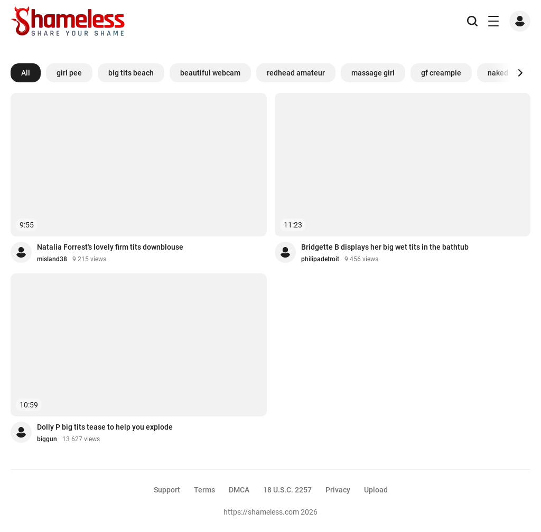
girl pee (69, 73)
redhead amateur (296, 73)
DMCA (239, 490)
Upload (376, 490)
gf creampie (441, 73)
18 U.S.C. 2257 (287, 490)
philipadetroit (320, 259)
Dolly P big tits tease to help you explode (105, 427)
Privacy (337, 490)
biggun (47, 439)
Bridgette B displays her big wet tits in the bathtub (385, 247)
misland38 (52, 259)
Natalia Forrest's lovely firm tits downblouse (110, 247)
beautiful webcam (210, 73)
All (25, 73)
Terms (204, 490)
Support (167, 490)
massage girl (373, 73)
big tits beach (131, 73)
